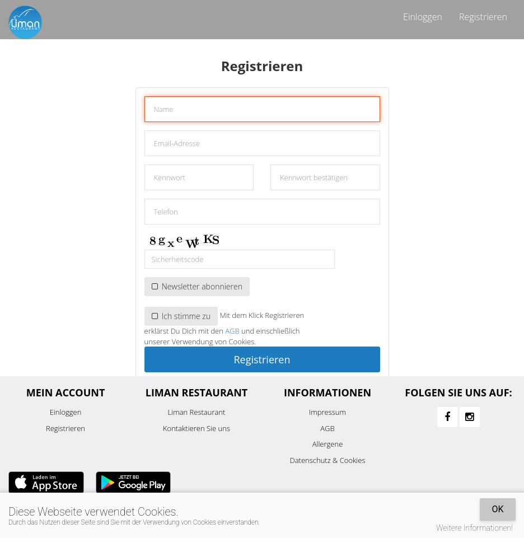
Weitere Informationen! (474, 527)
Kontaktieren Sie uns (196, 428)
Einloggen (422, 17)
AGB (232, 331)
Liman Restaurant (197, 412)
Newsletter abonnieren (197, 286)
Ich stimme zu (181, 316)
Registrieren (483, 17)
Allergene (327, 444)
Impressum (327, 412)
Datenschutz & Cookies (328, 460)
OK (497, 509)
